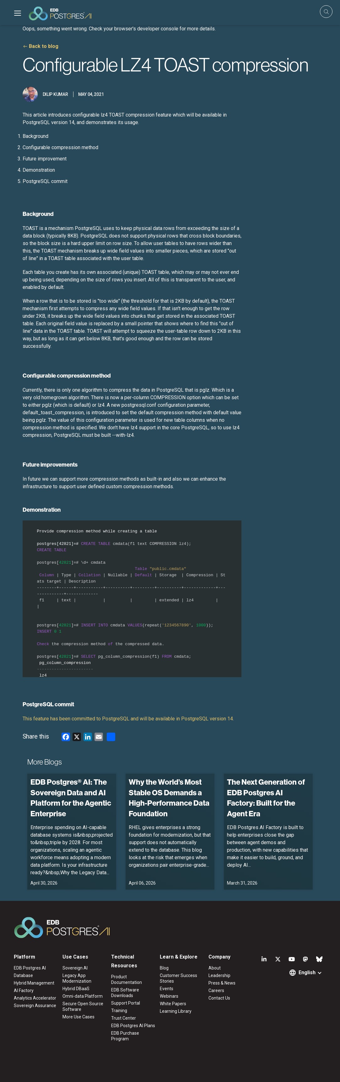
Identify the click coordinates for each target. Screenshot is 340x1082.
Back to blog (43, 46)
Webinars (169, 996)
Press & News (221, 982)
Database (23, 975)
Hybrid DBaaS (75, 988)
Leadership (219, 975)
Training (119, 1010)
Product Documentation (126, 979)
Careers (216, 990)
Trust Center (123, 1018)
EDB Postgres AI (30, 967)
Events (166, 988)
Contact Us (219, 998)
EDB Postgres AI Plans (133, 1025)
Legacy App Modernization (76, 978)
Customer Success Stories (178, 978)
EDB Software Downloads (125, 992)
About (214, 967)
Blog (164, 967)
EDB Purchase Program (125, 1036)
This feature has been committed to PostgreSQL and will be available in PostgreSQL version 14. (128, 719)
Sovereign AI (75, 967)
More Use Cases (78, 1016)
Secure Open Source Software (82, 1006)
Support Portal (125, 1003)
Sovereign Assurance (35, 1005)
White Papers (173, 1003)
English (307, 972)
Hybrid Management (34, 982)
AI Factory (24, 990)
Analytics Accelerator (35, 998)
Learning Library (176, 1011)
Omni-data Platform (82, 996)
